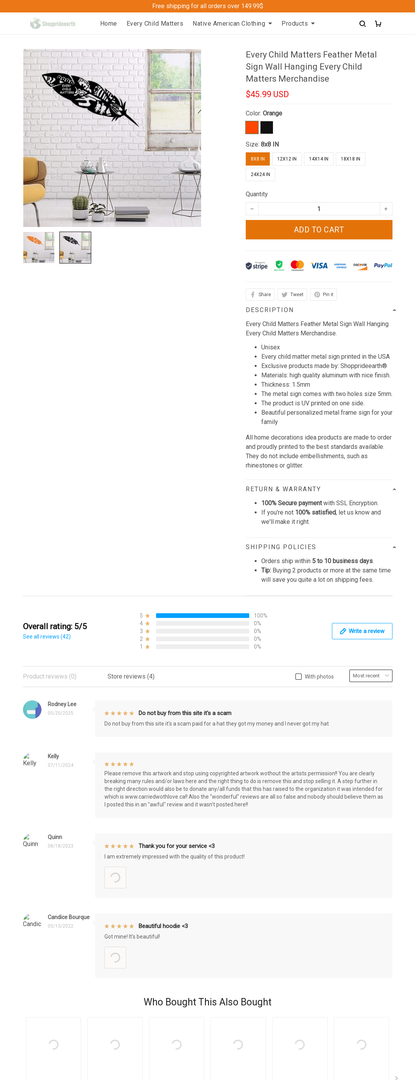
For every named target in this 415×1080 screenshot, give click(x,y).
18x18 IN (350, 159)
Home (108, 23)
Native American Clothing (232, 23)
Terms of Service (237, 854)
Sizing (126, 868)
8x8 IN (270, 144)
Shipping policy (234, 841)
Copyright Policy (236, 868)
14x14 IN (318, 159)
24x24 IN (260, 174)
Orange (272, 113)
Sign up (373, 849)
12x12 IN (287, 159)
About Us (130, 815)
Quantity (257, 194)
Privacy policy (233, 815)
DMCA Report (283, 1044)
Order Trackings (139, 841)
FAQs (125, 854)
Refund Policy (233, 828)
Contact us (132, 828)
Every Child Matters (155, 23)
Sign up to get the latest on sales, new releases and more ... (350, 824)
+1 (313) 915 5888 (48, 993)
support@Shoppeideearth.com (64, 1004)
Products (298, 23)
